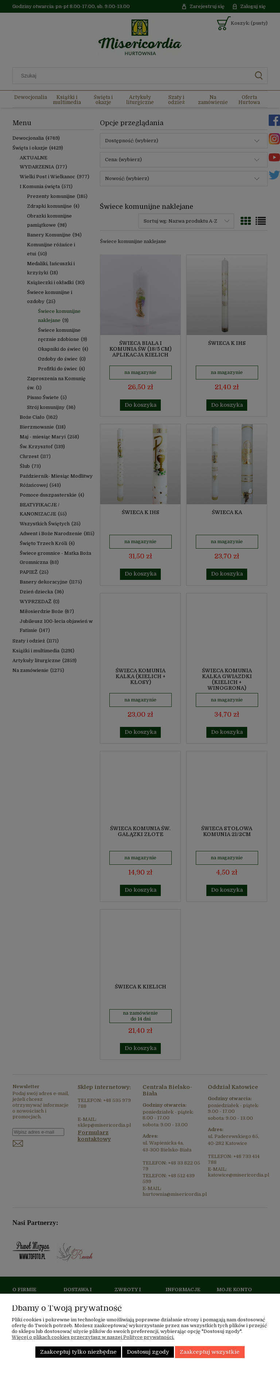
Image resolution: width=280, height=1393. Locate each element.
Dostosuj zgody (148, 1352)
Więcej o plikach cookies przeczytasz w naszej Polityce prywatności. (93, 1337)
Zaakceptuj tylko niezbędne (78, 1352)
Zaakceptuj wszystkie (210, 1352)
